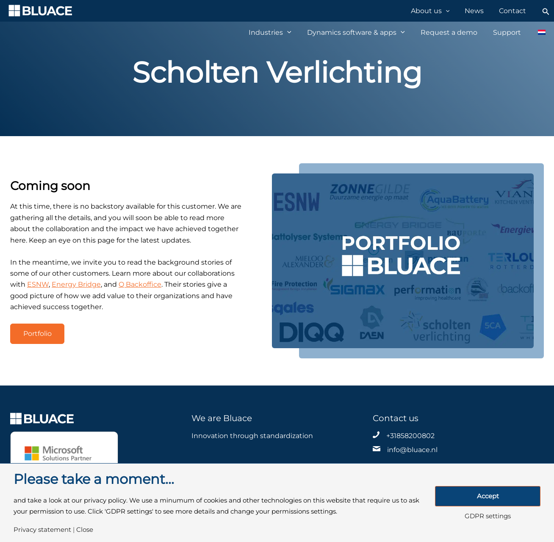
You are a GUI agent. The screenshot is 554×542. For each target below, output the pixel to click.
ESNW (38, 284)
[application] (453, 10)
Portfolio (37, 334)
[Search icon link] (546, 10)
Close (84, 530)
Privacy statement (42, 530)
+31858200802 (410, 436)
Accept (488, 496)
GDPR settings (488, 516)
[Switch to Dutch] (537, 32)
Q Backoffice (140, 284)
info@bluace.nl (412, 450)
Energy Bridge (76, 284)
